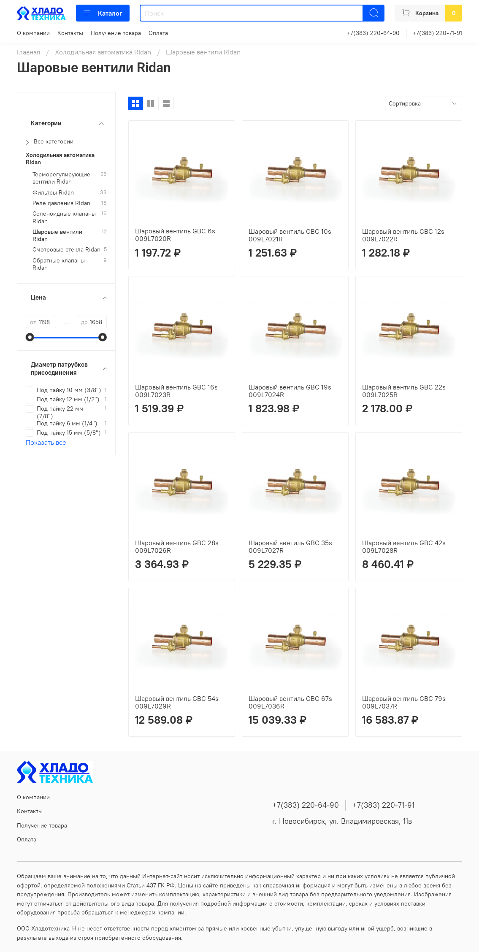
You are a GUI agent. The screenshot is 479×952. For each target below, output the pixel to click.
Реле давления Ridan (61, 203)
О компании (33, 33)
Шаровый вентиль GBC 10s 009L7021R (290, 235)
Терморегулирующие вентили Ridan (61, 178)
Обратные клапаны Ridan (58, 264)
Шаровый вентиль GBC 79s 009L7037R (404, 702)
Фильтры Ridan (53, 192)
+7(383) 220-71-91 (437, 33)
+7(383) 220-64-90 (373, 33)
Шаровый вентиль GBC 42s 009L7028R (404, 546)
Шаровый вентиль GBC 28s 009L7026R (177, 546)
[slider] (30, 337)
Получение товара (116, 33)
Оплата (158, 33)
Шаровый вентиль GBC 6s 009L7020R (175, 235)
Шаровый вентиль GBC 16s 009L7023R (176, 391)
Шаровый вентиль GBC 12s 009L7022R (403, 235)
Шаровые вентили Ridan (57, 235)
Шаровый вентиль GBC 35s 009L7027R (290, 546)
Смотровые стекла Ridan (66, 249)
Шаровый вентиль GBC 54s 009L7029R (177, 702)
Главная (28, 52)
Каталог (102, 13)
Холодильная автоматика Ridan (103, 52)
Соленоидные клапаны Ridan (64, 217)
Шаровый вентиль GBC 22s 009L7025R (404, 391)
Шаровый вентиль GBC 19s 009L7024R (290, 391)
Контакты (70, 33)
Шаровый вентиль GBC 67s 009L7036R (290, 702)
